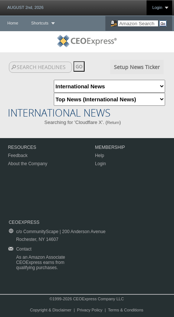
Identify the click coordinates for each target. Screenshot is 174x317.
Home (12, 23)
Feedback (17, 155)
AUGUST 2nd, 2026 (25, 7)
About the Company (27, 163)
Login (157, 7)
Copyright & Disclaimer (51, 310)
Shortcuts (39, 23)
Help (99, 155)
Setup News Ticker (137, 67)
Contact (23, 249)
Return (113, 122)
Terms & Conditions (125, 310)
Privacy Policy (89, 310)
